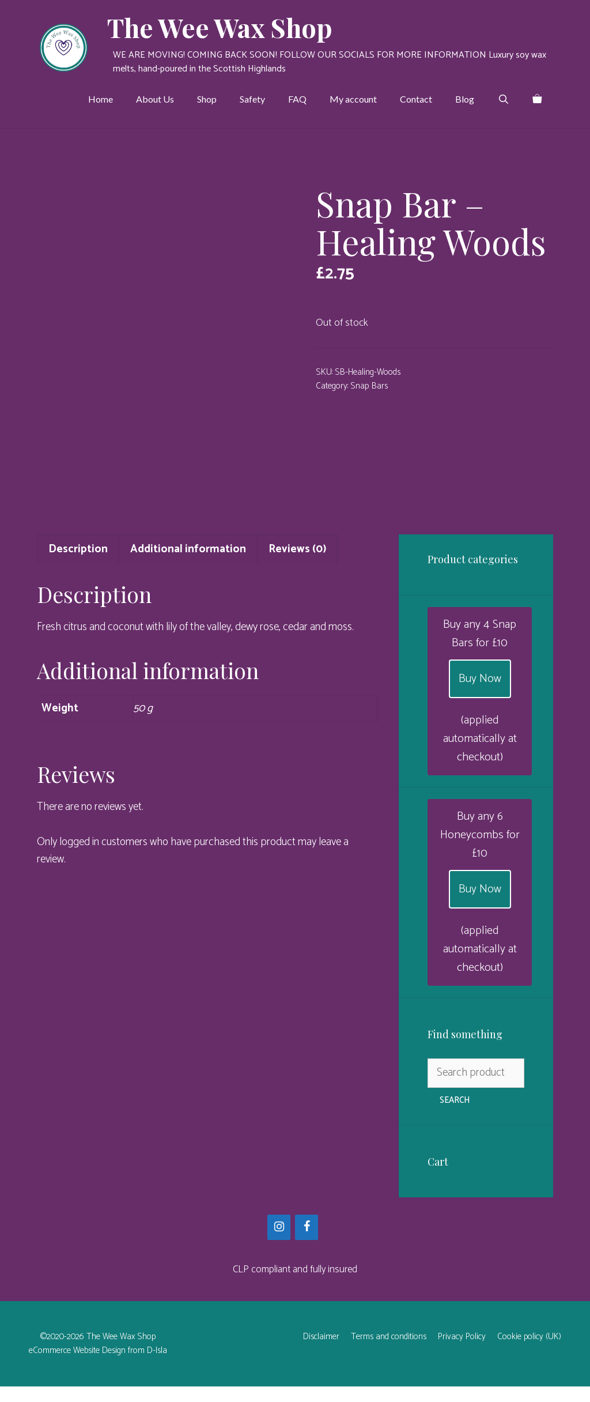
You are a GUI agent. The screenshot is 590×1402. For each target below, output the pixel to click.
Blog (464, 98)
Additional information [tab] (188, 565)
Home (100, 98)
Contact (416, 98)
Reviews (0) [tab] (297, 565)
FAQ (297, 98)
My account (353, 98)
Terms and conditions (388, 1352)
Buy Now (480, 694)
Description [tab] (78, 565)
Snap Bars (369, 386)
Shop (207, 98)
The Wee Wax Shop (219, 27)
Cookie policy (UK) (529, 1352)
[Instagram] (278, 1243)
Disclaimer (321, 1352)
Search (455, 1116)
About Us (155, 98)
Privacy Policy (462, 1352)
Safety (252, 98)
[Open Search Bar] (503, 99)
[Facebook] (306, 1243)
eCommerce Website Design (77, 1366)
